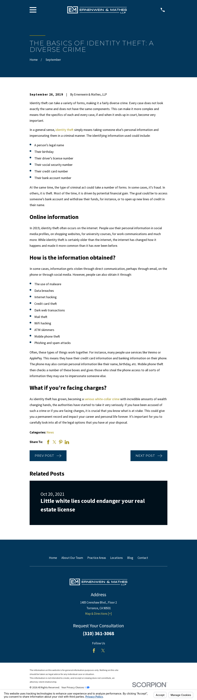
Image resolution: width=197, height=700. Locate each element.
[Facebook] (94, 650)
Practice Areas (96, 558)
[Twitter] (103, 650)
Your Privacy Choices (75, 687)
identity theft (64, 130)
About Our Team (72, 558)
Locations (116, 558)
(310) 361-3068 (98, 633)
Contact (143, 558)
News (50, 432)
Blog (130, 558)
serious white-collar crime (102, 399)
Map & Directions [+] (98, 614)
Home (53, 558)
